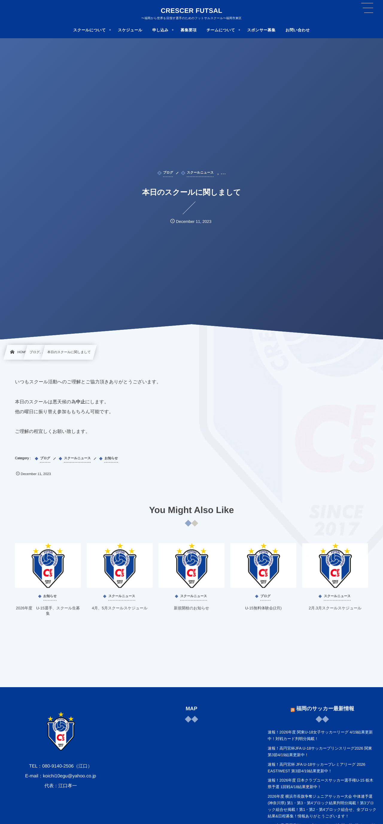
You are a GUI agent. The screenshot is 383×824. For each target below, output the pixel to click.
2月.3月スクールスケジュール (335, 611)
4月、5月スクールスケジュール (120, 611)
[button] (367, 8)
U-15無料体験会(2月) (263, 611)
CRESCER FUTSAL (191, 10)
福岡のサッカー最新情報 (325, 705)
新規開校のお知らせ (191, 611)
